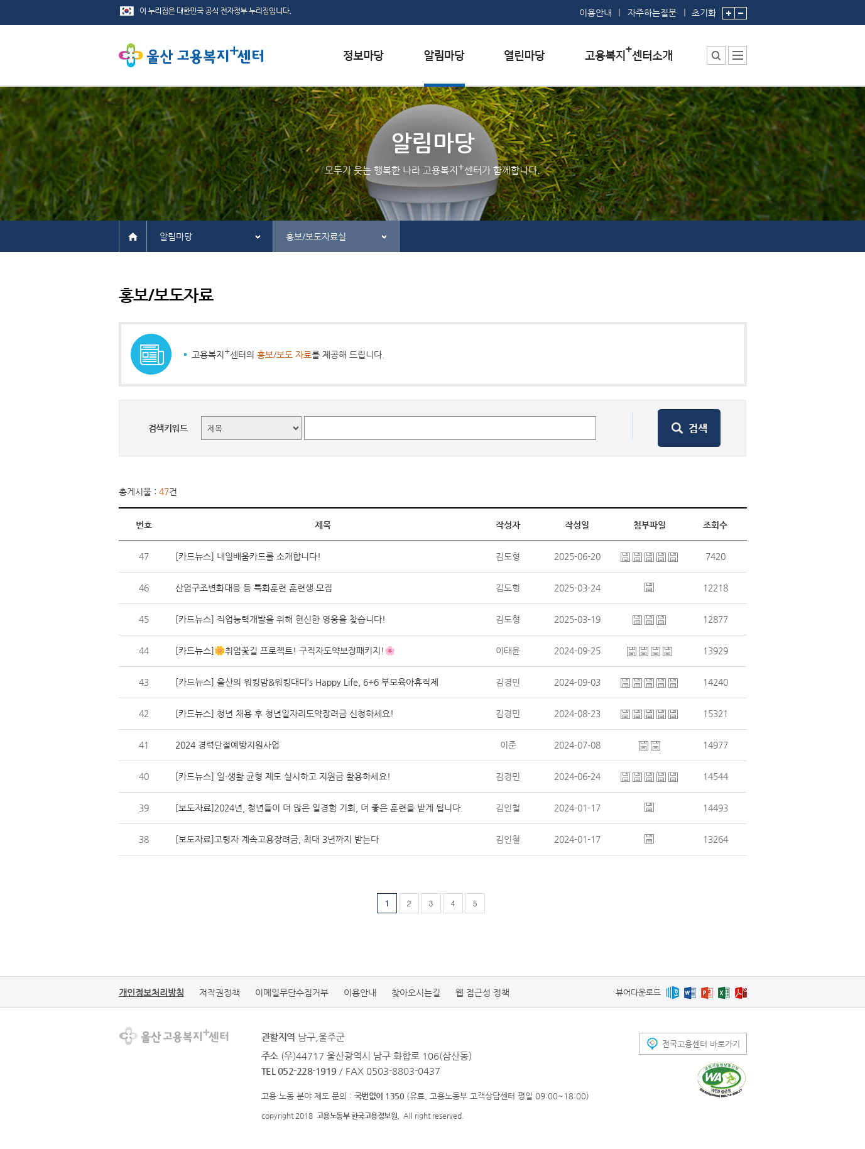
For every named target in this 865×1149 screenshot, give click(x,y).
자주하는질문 (652, 13)
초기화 (704, 9)
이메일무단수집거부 (292, 992)
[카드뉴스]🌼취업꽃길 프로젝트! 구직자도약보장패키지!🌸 (285, 651)
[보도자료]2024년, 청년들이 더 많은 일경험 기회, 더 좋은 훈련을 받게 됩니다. (319, 808)
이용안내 (595, 13)
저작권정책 (219, 992)
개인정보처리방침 (151, 992)
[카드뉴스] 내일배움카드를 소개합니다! (248, 556)
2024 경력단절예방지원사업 (227, 745)
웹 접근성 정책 (482, 992)
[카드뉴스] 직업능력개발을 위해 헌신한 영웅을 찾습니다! (280, 619)
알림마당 (176, 236)
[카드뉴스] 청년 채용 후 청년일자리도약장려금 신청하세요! (284, 713)
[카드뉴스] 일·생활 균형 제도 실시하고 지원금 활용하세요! (283, 776)
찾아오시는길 (415, 992)
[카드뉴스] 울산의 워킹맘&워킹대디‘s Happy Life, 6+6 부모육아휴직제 (306, 682)
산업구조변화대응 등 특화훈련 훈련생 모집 (253, 588)
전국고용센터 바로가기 (701, 1043)
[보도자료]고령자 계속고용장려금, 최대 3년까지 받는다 (277, 839)
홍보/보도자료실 (316, 236)
